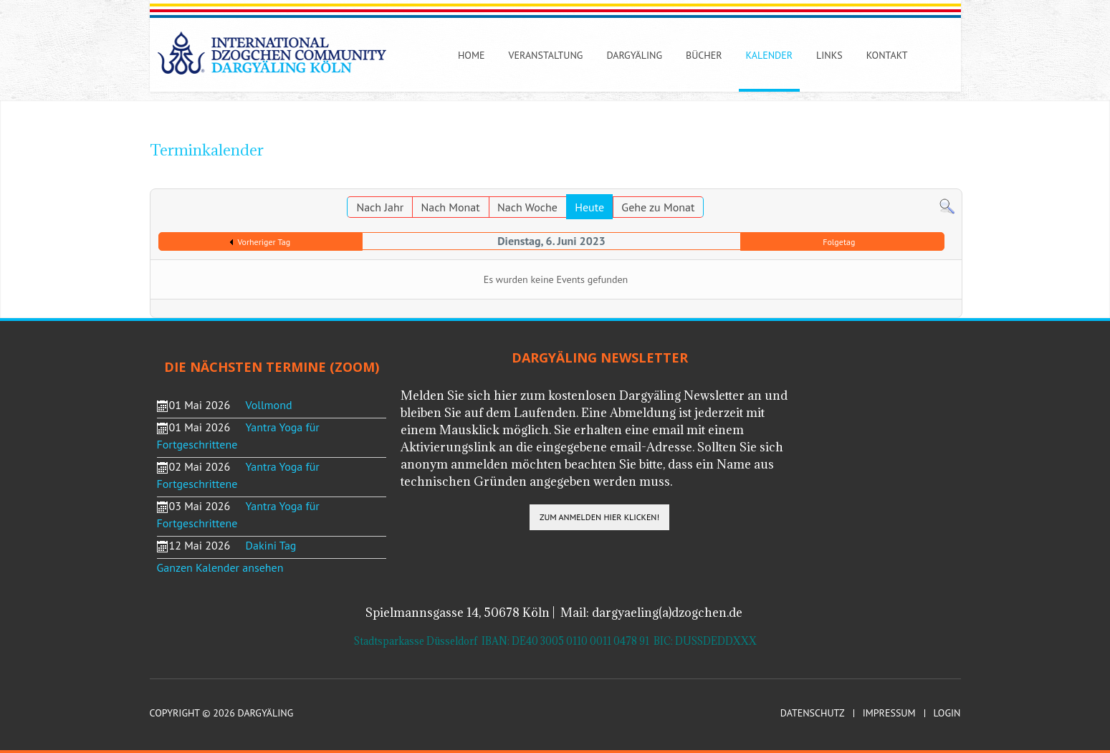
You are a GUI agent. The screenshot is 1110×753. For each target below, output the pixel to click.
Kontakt (887, 55)
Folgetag (839, 241)
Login (947, 713)
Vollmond (269, 405)
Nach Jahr (379, 207)
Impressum (889, 713)
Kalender (769, 55)
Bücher (704, 55)
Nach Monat (450, 207)
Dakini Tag (271, 545)
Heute (589, 207)
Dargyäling (634, 55)
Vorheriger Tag (263, 241)
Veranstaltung (545, 55)
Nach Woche (527, 207)
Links (829, 55)
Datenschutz (812, 713)
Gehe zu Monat (657, 207)
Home (471, 55)
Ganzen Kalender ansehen (220, 567)
